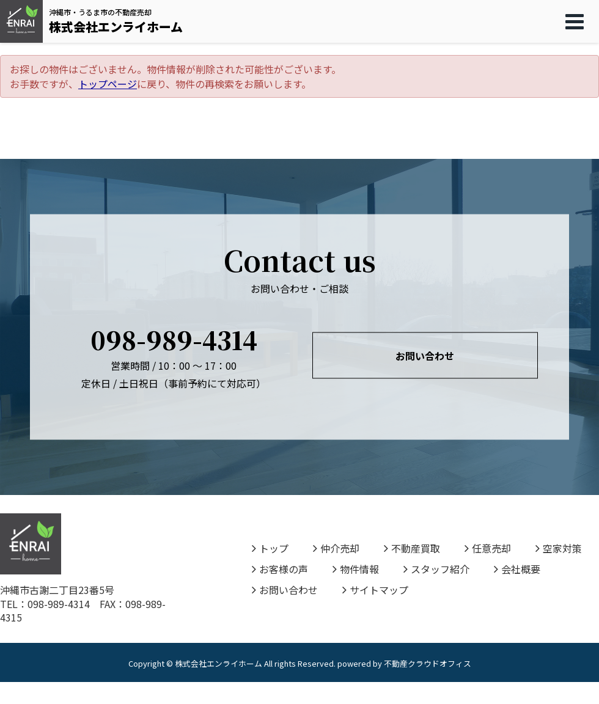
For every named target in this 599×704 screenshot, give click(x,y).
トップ (270, 548)
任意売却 (488, 548)
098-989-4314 (173, 338)
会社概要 (517, 569)
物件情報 (356, 569)
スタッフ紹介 (436, 569)
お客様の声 (280, 569)
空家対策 (558, 548)
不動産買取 (412, 548)
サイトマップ (375, 589)
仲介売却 (336, 548)
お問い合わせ (424, 355)
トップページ (107, 83)
